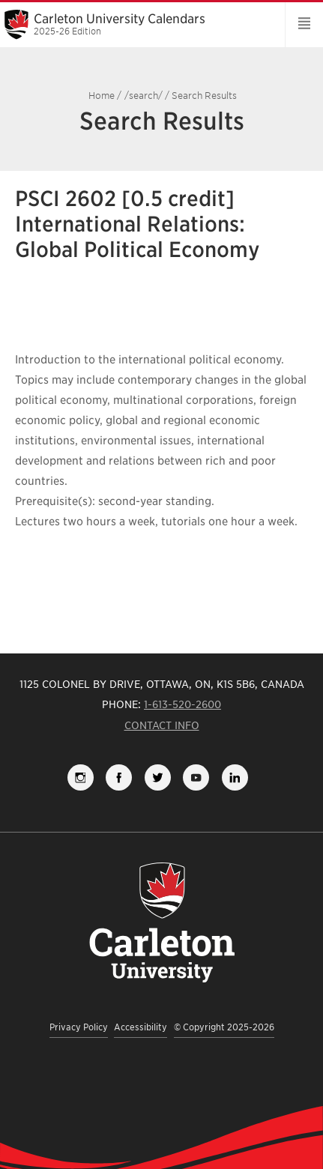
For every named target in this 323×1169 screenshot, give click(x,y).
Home (101, 95)
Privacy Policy (78, 1027)
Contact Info (161, 725)
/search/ (143, 95)
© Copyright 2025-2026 (224, 1027)
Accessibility (140, 1027)
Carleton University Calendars (137, 24)
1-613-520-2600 (182, 704)
